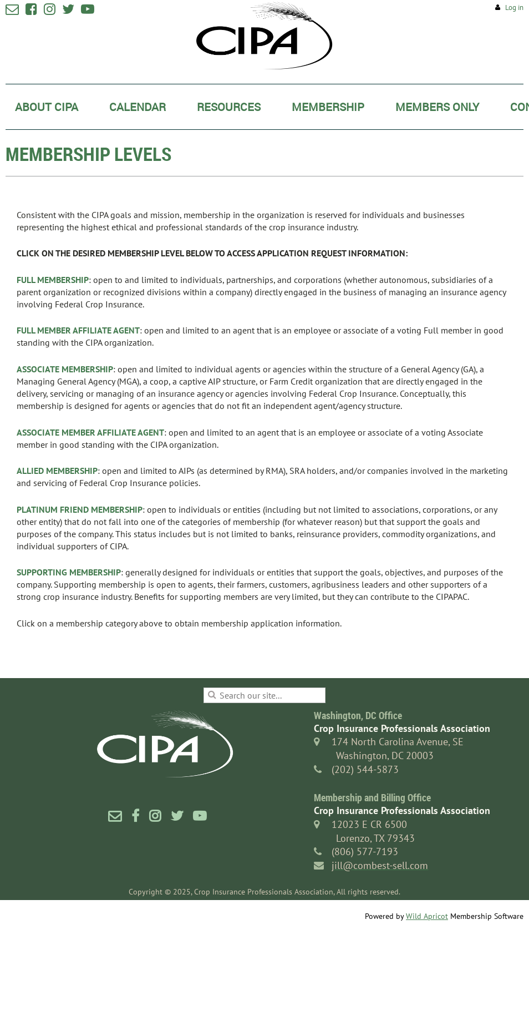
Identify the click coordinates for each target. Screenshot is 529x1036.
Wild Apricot (427, 916)
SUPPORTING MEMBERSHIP (69, 572)
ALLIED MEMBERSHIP (57, 470)
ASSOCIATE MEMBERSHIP (65, 369)
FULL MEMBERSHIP (53, 279)
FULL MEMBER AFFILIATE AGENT (78, 330)
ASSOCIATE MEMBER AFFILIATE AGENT (90, 432)
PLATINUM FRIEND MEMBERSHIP (80, 509)
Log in (514, 7)
